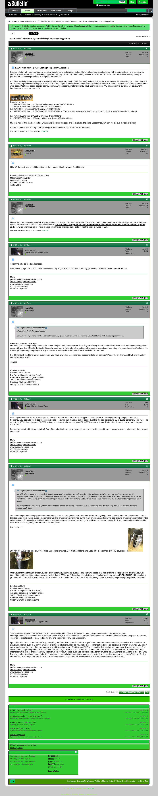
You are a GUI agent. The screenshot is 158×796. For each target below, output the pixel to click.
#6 (147, 399)
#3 (147, 199)
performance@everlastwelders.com (26, 279)
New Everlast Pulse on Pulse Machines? (26, 716)
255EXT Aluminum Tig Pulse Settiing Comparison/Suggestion (43, 38)
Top (147, 692)
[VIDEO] (51, 764)
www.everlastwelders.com (21, 284)
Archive (141, 781)
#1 (147, 48)
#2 (147, 145)
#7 (147, 466)
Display (143, 43)
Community (36, 15)
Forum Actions (49, 15)
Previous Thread (73, 699)
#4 (147, 245)
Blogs (70, 11)
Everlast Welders (27, 21)
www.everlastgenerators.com (23, 281)
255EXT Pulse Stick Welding (21, 710)
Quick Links (63, 15)
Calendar (27, 15)
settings (34, 745)
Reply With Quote (140, 140)
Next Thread (86, 699)
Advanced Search (143, 14)
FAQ (20, 15)
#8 (147, 614)
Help (132, 2)
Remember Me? (103, 5)
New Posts (13, 15)
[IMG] (50, 761)
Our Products (42, 11)
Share (12, 33)
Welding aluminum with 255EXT (23, 722)
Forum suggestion (17, 734)
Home (14, 11)
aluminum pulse (23, 745)
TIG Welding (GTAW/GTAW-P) (49, 21)
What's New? (56, 11)
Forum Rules (53, 771)
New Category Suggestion (20, 728)
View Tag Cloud (16, 747)
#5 (147, 303)
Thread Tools (132, 43)
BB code (51, 756)
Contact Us (71, 781)
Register (142, 2)
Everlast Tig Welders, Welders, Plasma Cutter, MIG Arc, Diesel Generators (106, 781)
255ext (13, 745)
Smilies (51, 758)
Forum (27, 11)
